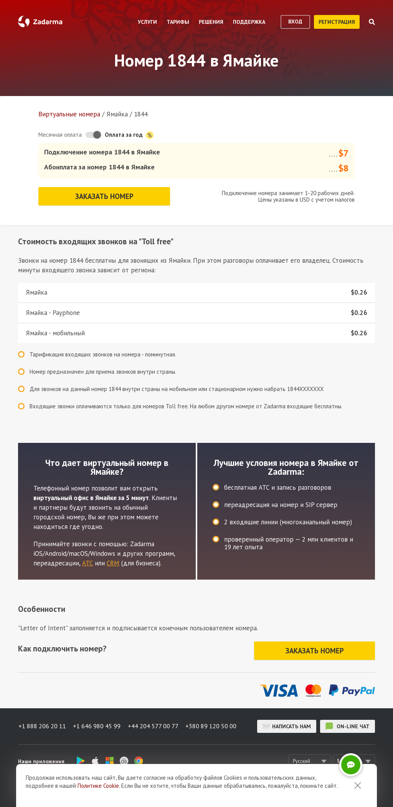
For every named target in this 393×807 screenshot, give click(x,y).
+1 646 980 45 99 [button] (97, 724)
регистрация (337, 21)
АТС (87, 562)
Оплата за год (129, 135)
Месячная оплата (60, 134)
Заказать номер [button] (104, 195)
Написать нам (287, 724)
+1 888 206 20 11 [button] (42, 724)
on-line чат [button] (347, 724)
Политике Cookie (98, 785)
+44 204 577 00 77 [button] (154, 724)
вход (295, 21)
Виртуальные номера (69, 114)
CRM (113, 562)
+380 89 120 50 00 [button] (212, 724)
